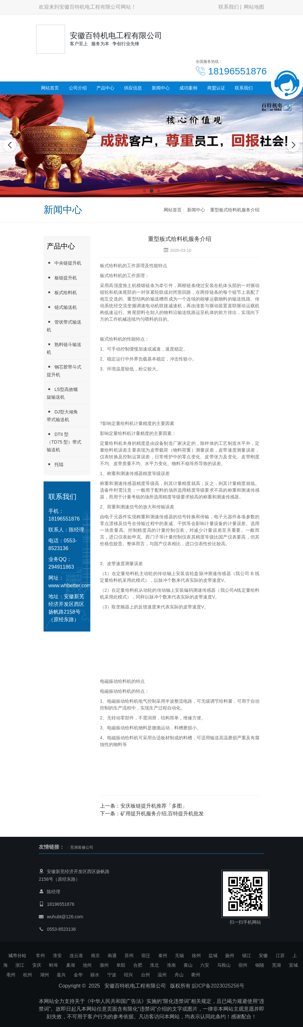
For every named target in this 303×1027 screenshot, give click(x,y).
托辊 (55, 464)
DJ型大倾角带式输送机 (62, 415)
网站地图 (254, 7)
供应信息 (133, 87)
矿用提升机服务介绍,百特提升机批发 (162, 813)
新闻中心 (161, 87)
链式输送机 (62, 307)
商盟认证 (216, 87)
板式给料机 (62, 292)
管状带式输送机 (64, 325)
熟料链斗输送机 (64, 348)
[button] (144, 190)
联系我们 (228, 7)
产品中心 (105, 87)
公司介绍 (78, 87)
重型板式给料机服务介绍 (234, 209)
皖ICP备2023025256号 (218, 986)
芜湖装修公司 (81, 847)
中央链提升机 (64, 263)
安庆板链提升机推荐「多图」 (153, 806)
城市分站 (17, 955)
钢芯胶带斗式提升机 (64, 370)
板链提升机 (62, 277)
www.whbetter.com (69, 585)
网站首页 (50, 87)
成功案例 (188, 87)
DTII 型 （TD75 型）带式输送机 (64, 441)
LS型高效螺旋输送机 (62, 393)
